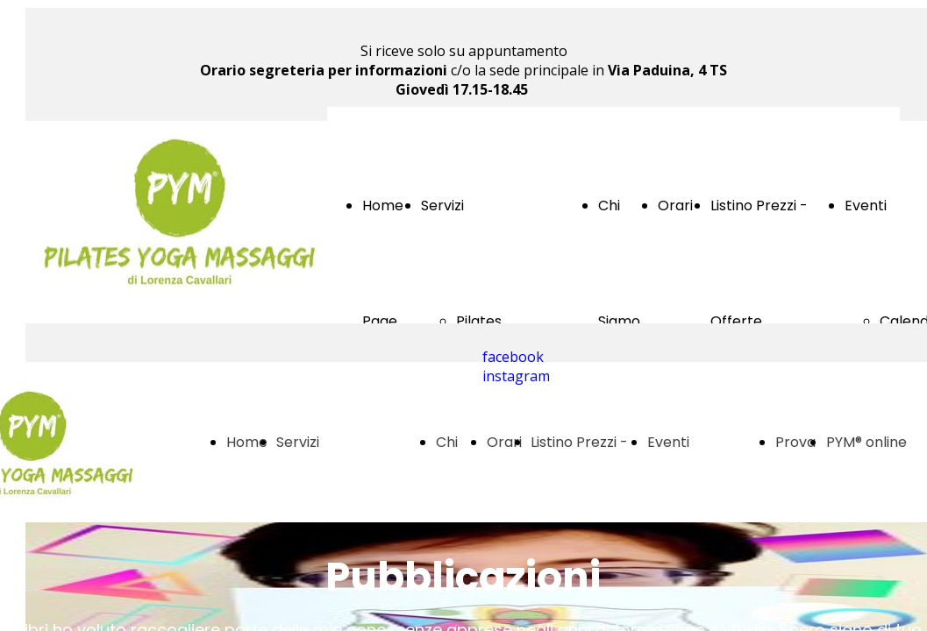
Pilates (479, 321)
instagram (516, 376)
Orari (675, 205)
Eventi (866, 205)
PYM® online (866, 442)
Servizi (442, 205)
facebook (513, 356)
